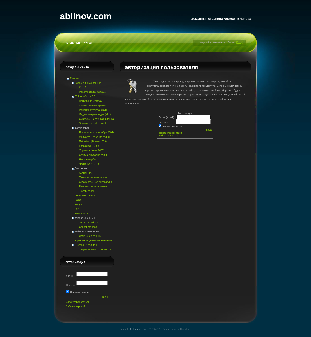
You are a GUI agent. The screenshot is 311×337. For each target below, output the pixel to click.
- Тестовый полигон (86, 245)
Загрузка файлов (89, 222)
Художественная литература (95, 182)
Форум (78, 204)
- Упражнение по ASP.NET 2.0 (96, 249)
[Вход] (239, 42)
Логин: (70, 275)
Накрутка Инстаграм (91, 101)
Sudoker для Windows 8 (92, 123)
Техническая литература (93, 177)
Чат (77, 209)
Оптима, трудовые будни (93, 155)
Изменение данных (90, 236)
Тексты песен (86, 191)
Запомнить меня (171, 126)
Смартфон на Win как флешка (96, 119)
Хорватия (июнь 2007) (91, 150)
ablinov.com (86, 16)
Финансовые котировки (92, 105)
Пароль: (163, 122)
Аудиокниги (85, 173)
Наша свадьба (87, 159)
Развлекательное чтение (93, 186)
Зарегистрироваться (170, 132)
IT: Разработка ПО (85, 96)
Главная (74, 42)
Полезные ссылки (85, 195)
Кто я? (83, 87)
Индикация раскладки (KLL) (95, 114)
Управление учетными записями (93, 240)
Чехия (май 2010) (89, 164)
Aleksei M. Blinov (139, 329)
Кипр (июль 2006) (89, 146)
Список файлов (88, 227)
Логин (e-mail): (167, 117)
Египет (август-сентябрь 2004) (96, 132)
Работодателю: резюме (92, 91)
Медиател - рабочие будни (94, 137)
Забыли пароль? (168, 135)
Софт (78, 200)
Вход (209, 129)
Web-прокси (81, 213)
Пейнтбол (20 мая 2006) (93, 141)
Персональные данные (88, 82)
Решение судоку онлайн (93, 110)
